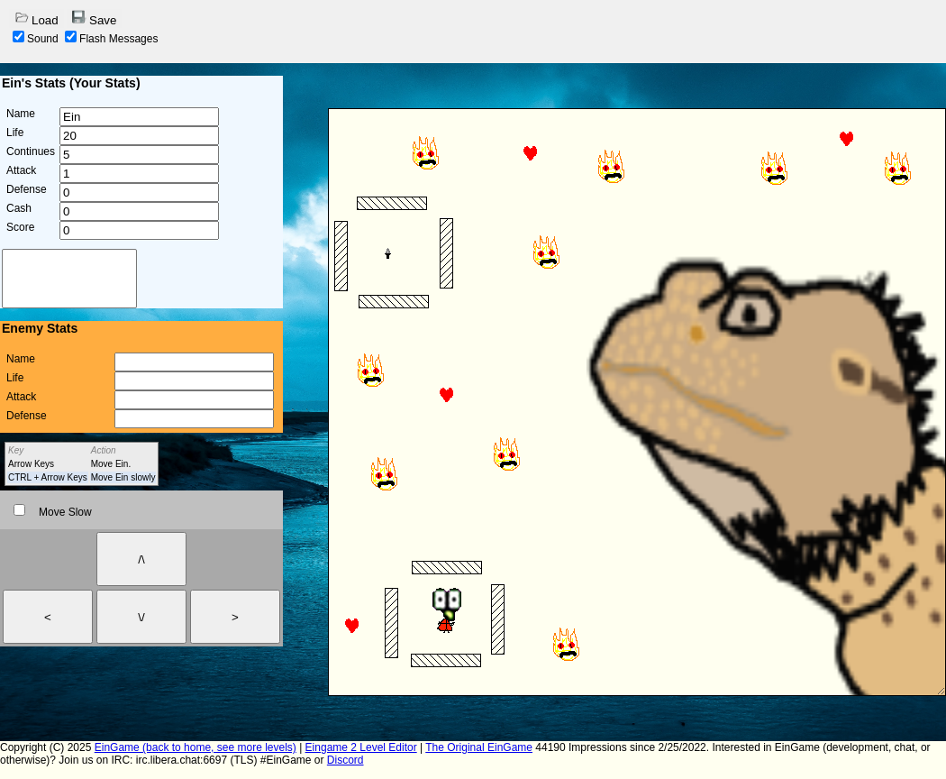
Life (14, 132)
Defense (26, 189)
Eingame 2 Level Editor (361, 747)
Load (36, 18)
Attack (21, 170)
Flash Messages (111, 38)
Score (20, 227)
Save (94, 18)
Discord (345, 760)
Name (20, 113)
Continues (30, 151)
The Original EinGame (478, 747)
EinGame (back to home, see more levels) (195, 747)
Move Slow (53, 512)
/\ (141, 559)
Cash (19, 208)
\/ (141, 617)
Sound (36, 38)
